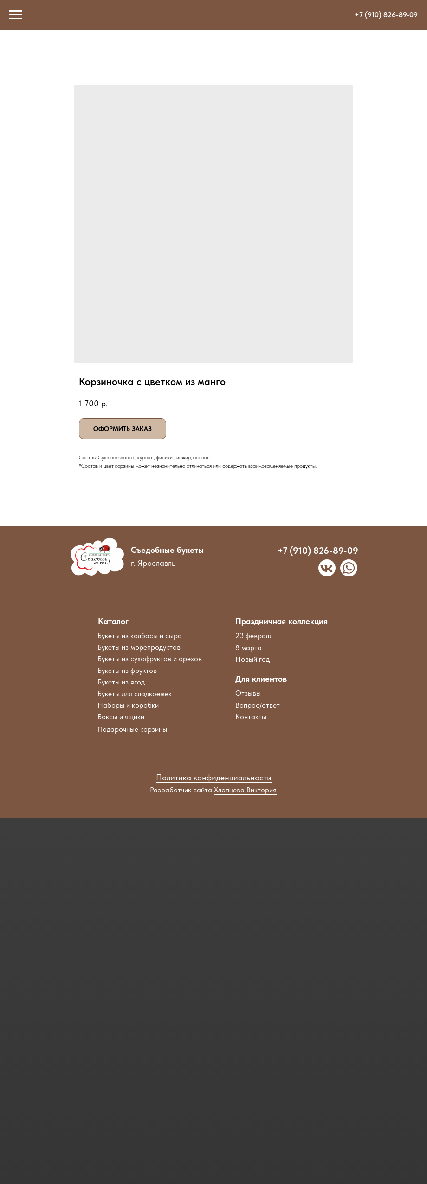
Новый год (252, 659)
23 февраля (254, 635)
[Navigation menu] (15, 14)
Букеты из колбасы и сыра (139, 635)
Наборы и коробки (128, 705)
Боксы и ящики (120, 716)
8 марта (248, 647)
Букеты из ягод (121, 681)
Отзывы (248, 693)
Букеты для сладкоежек (134, 693)
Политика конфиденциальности (214, 777)
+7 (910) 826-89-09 (386, 14)
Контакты (250, 716)
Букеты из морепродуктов (139, 647)
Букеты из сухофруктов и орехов (149, 658)
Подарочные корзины (132, 729)
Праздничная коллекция (281, 621)
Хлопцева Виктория (245, 789)
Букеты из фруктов (127, 670)
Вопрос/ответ (257, 705)
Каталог (113, 621)
